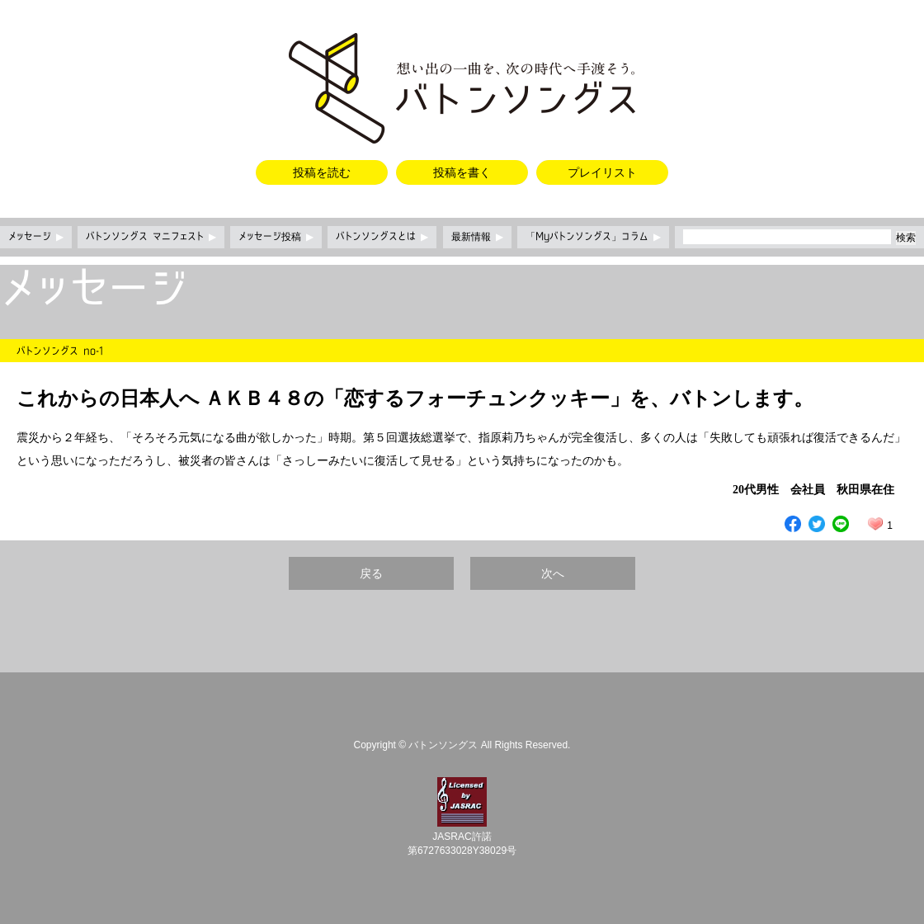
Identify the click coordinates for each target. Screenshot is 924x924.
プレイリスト (602, 172)
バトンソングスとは (382, 237)
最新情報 (477, 237)
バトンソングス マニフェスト (151, 237)
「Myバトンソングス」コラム (593, 237)
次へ (552, 573)
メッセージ (36, 237)
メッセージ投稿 (276, 237)
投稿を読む (322, 172)
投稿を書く (462, 172)
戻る (371, 573)
